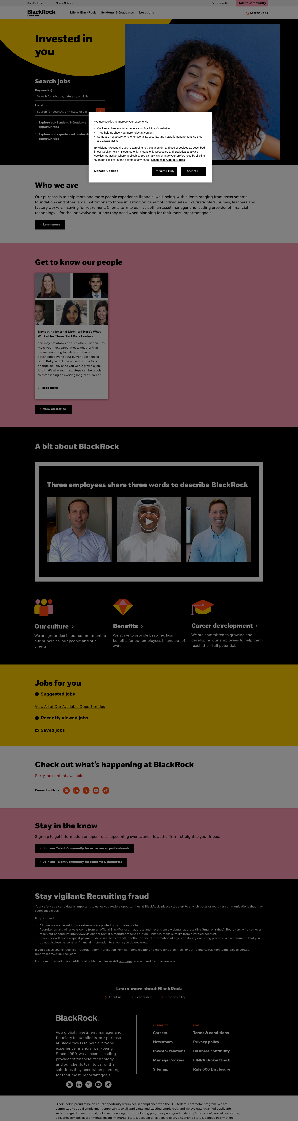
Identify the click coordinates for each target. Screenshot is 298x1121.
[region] (150, 147)
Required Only (164, 171)
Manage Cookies (106, 170)
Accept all (193, 171)
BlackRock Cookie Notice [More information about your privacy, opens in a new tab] (168, 159)
